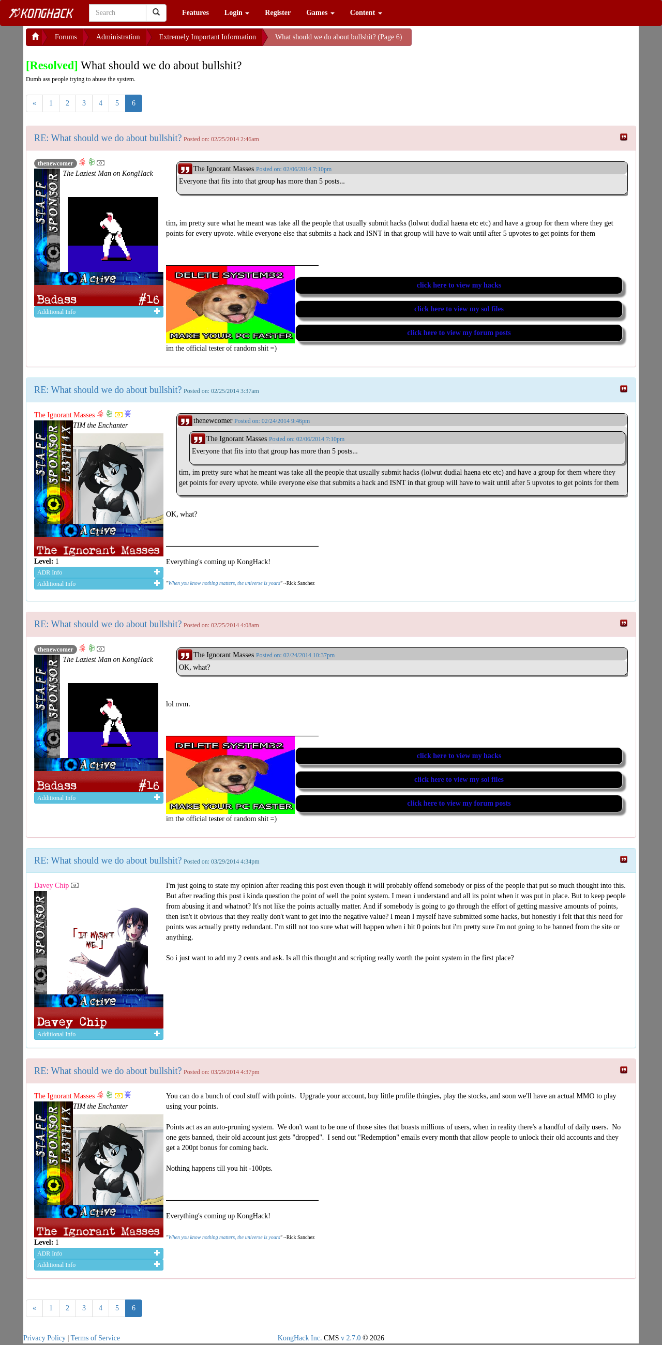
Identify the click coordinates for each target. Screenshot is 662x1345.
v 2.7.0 (351, 1338)
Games (320, 13)
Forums (66, 37)
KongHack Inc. (300, 1338)
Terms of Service (95, 1338)
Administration (118, 37)
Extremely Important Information (207, 37)
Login (237, 13)
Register (278, 13)
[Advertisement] (494, 41)
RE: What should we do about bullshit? (108, 138)
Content (366, 13)
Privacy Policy (44, 1338)
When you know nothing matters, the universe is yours (224, 583)
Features (195, 13)
